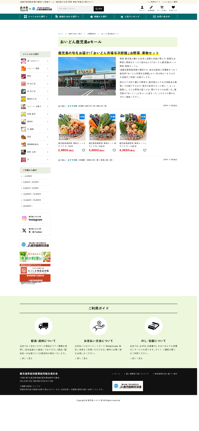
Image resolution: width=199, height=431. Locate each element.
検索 (100, 9)
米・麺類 (34, 152)
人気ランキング (130, 16)
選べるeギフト (34, 83)
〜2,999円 (27, 199)
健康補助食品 (34, 167)
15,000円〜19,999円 (32, 224)
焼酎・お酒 (34, 175)
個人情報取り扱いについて (136, 399)
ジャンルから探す (35, 16)
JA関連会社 (91, 37)
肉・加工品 (34, 106)
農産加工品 (34, 121)
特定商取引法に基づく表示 (165, 399)
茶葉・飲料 (34, 137)
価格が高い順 (106, 109)
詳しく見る (26, 383)
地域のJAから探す (67, 16)
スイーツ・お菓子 (34, 129)
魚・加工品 (34, 114)
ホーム (60, 37)
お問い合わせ (161, 16)
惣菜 (34, 159)
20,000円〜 (27, 231)
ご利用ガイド (154, 2)
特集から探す (98, 16)
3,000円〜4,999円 (31, 205)
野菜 (34, 99)
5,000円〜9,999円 (31, 212)
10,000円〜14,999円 (32, 218)
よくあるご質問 (170, 2)
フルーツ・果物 (34, 91)
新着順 (82, 109)
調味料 (34, 144)
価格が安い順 (92, 109)
